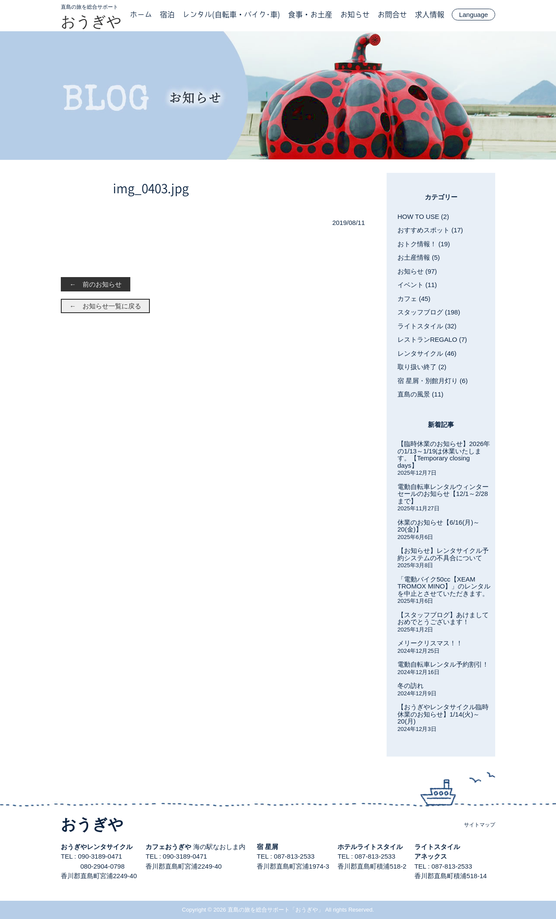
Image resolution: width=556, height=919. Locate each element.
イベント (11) (417, 284)
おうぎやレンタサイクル (96, 846)
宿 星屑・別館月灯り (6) (432, 380)
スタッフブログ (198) (428, 312)
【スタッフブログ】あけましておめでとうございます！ (443, 618)
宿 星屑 (267, 846)
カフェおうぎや (168, 846)
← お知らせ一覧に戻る (105, 306)
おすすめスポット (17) (430, 230)
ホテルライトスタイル (370, 846)
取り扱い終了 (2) (422, 366)
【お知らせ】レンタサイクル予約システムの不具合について (443, 554)
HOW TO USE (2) (423, 216)
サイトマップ (479, 825)
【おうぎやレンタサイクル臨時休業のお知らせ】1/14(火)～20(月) (443, 714)
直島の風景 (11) (420, 394)
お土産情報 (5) (418, 257)
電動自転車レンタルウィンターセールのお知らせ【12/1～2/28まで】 (443, 494)
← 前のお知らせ (96, 284)
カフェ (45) (413, 298)
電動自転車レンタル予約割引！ (443, 664)
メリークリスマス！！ (430, 643)
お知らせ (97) (417, 271)
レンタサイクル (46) (427, 353)
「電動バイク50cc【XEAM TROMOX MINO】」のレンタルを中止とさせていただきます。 (443, 586)
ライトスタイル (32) (427, 326)
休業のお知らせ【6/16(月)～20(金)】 (438, 526)
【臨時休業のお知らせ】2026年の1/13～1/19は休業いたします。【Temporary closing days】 (443, 454)
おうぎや (91, 21)
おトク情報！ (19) (423, 244)
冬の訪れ (410, 685)
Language (473, 14)
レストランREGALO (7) (432, 339)
